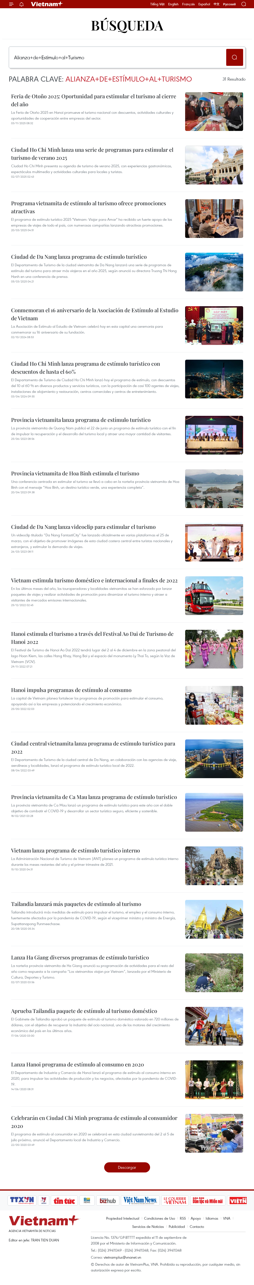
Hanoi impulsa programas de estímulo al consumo (71, 689)
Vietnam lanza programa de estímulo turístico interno (75, 850)
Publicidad (177, 1226)
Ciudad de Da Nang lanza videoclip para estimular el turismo (83, 526)
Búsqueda (127, 25)
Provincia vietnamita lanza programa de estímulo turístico (81, 419)
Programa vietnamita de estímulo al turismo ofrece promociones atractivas (88, 207)
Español (204, 4)
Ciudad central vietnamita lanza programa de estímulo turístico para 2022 (93, 747)
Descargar (127, 1167)
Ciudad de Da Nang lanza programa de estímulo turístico (79, 256)
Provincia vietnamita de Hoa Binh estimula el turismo (75, 473)
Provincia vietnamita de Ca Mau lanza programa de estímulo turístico (94, 796)
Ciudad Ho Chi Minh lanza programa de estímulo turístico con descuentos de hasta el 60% (85, 367)
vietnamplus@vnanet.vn (122, 1257)
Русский (229, 4)
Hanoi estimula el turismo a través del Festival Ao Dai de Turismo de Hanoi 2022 (92, 637)
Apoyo (196, 1218)
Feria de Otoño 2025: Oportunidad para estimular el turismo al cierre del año (93, 100)
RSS (183, 1218)
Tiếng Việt (157, 4)
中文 (216, 4)
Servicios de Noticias (148, 1226)
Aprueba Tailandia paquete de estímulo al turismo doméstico (84, 1010)
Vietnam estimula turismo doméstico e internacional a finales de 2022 (94, 580)
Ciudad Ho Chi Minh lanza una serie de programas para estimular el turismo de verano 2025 (92, 153)
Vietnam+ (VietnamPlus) (47, 4)
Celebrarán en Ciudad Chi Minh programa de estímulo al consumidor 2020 (94, 1121)
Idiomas (212, 1218)
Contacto (197, 1226)
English (173, 4)
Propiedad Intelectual (122, 1218)
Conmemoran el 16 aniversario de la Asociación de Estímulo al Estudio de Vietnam (94, 314)
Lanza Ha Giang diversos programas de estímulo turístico (80, 957)
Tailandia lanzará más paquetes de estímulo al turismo (76, 903)
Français (188, 4)
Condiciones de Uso (159, 1218)
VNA (226, 1218)
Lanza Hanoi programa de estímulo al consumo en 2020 (77, 1064)
